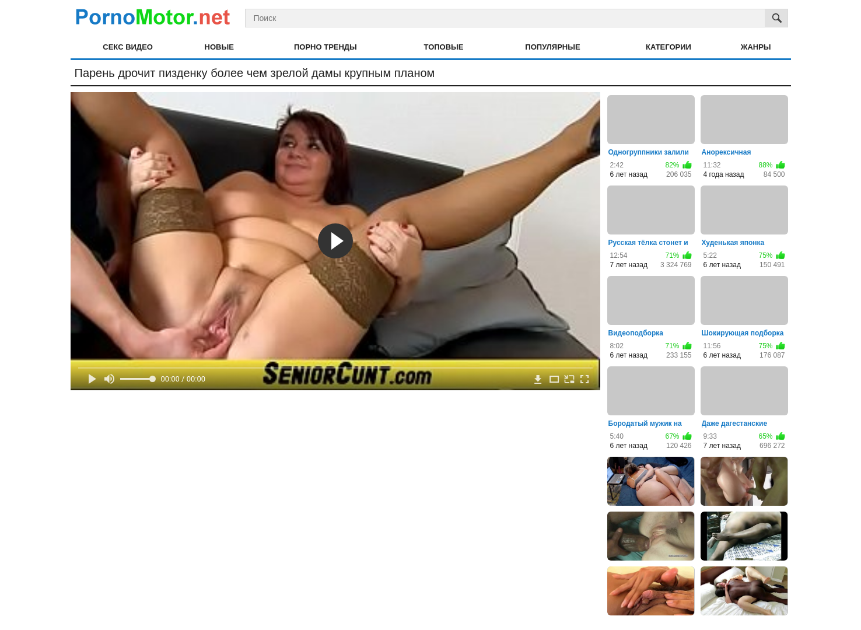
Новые (219, 47)
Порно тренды (325, 47)
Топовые (444, 47)
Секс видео (128, 47)
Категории (668, 47)
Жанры (756, 47)
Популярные (552, 47)
